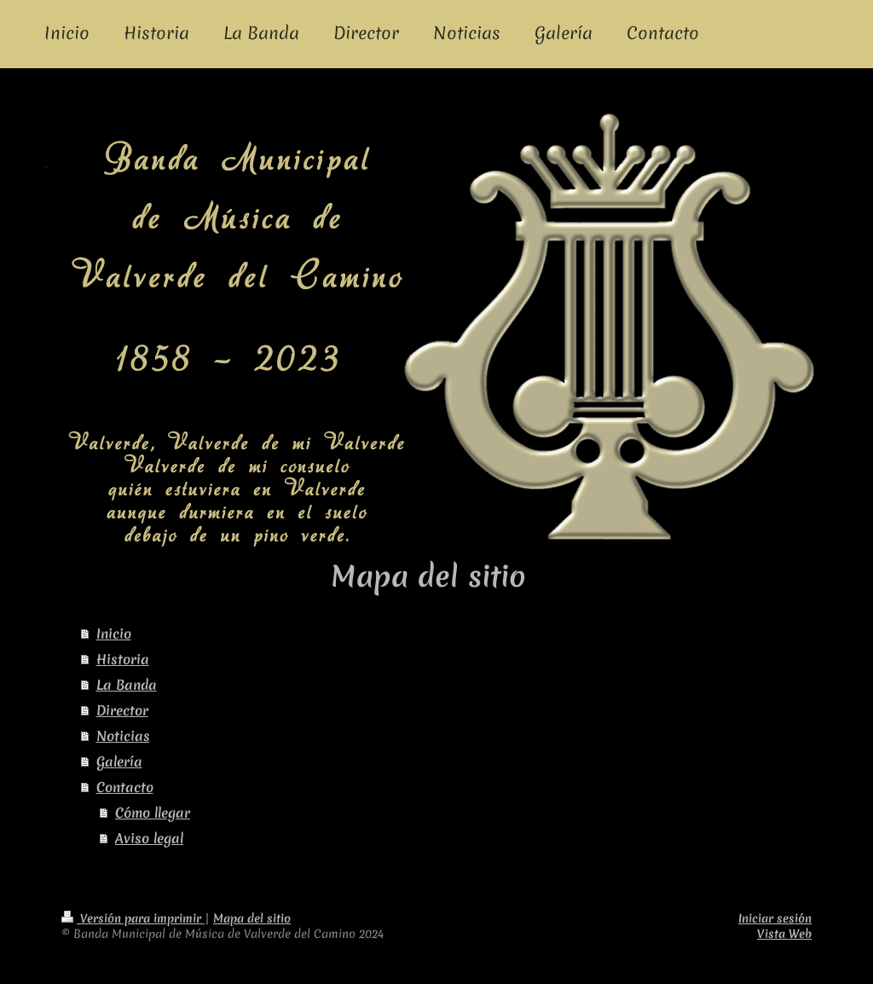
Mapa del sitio (252, 918)
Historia (122, 659)
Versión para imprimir (133, 918)
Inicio (113, 633)
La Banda (126, 684)
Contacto (124, 787)
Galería (119, 761)
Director (122, 710)
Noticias (123, 735)
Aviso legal (149, 838)
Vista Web (784, 933)
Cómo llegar (152, 812)
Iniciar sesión (775, 918)
